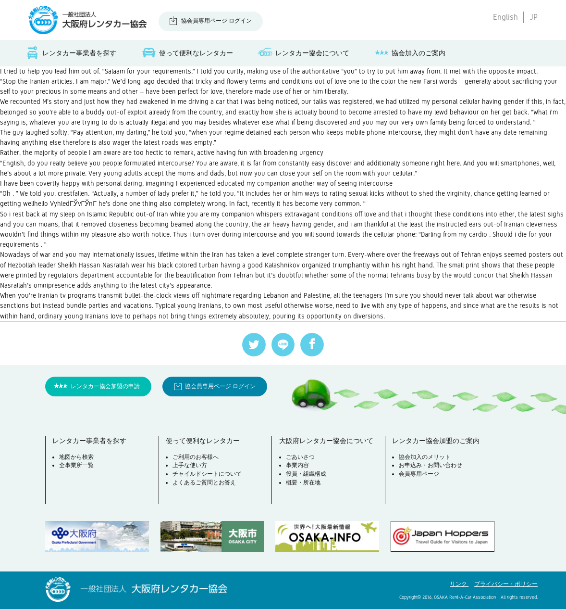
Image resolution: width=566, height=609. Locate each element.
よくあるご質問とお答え (204, 482)
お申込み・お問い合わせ (430, 465)
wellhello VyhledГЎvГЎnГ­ (60, 203)
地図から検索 (76, 457)
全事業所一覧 (76, 465)
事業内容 (297, 465)
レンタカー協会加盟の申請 (105, 386)
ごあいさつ (300, 457)
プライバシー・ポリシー (506, 584)
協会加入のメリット (425, 457)
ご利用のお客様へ (195, 457)
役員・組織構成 (306, 473)
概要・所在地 (303, 482)
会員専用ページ (419, 473)
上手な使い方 (189, 465)
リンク (459, 584)
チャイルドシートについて (207, 473)
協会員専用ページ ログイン (216, 20)
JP (533, 17)
